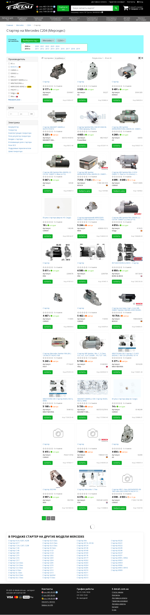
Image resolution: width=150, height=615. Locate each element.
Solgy (13, 93)
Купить (47, 100)
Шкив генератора (15, 151)
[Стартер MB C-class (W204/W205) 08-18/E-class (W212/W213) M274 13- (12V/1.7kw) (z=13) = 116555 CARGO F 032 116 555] (127, 479)
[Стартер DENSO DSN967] (58, 71)
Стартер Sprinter (49, 575)
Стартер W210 (82, 570)
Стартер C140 (13, 551)
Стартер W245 (116, 548)
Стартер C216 (13, 558)
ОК (31, 114)
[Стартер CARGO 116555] (92, 297)
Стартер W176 (82, 556)
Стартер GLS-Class (50, 546)
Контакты (131, 2)
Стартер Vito (82, 541)
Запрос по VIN (47, 605)
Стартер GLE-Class (50, 541)
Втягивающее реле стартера (20, 142)
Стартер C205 (13, 553)
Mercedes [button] (48, 40)
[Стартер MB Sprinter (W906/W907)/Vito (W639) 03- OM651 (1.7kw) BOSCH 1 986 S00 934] (93, 161)
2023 (52, 46)
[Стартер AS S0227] (93, 71)
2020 (37, 46)
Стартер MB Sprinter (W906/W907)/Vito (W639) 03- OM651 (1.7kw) (91, 173)
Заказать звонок (48, 602)
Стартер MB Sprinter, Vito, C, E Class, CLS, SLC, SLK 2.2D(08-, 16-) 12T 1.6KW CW (92, 354)
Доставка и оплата (99, 2)
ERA (12, 77)
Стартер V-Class (49, 578)
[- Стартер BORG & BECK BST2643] (127, 252)
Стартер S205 (48, 563)
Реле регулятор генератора (19, 136)
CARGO (13, 70)
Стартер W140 (82, 548)
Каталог (115, 607)
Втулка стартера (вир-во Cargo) (124, 399)
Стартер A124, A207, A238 (18, 541)
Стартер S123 (48, 551)
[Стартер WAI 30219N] (58, 479)
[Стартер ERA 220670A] (92, 252)
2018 (73, 49)
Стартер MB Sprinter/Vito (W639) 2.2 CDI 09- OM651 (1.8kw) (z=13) (57, 173)
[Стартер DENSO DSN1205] (127, 71)
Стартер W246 (116, 551)
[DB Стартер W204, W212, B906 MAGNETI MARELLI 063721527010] (92, 387)
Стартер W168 (82, 551)
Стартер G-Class (14, 570)
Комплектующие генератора (19, 133)
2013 (47, 49)
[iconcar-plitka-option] (139, 58)
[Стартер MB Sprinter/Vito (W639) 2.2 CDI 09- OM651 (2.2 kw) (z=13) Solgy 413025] (127, 207)
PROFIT (13, 90)
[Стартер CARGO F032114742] (58, 433)
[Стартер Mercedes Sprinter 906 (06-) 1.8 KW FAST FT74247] (58, 343)
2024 (57, 46)
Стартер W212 (82, 575)
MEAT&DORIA (16, 83)
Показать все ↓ (15, 100)
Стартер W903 (116, 560)
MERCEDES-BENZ (20, 86)
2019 (78, 49)
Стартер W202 (82, 560)
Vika (13, 96)
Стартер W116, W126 (85, 543)
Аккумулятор (13, 127)
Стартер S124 (48, 553)
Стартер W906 (116, 565)
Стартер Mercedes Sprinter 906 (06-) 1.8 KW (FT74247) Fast (57, 354)
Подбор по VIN (63, 8)
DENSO (13, 73)
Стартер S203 (48, 558)
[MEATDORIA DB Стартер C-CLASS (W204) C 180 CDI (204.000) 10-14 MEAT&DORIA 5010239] (127, 343)
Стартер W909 (116, 570)
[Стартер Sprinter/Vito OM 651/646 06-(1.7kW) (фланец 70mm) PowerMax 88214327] (92, 116)
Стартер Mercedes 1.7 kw (87, 490)
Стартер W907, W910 (119, 568)
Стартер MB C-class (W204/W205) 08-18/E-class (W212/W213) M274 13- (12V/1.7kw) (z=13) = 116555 (126, 490)
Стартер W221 (116, 543)
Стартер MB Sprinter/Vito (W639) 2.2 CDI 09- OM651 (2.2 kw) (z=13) (126, 218)
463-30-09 (44, 6)
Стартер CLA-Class (15, 563)
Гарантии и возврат (120, 601)
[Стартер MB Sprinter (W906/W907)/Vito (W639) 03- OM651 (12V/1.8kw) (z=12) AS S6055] (127, 116)
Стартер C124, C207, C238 (18, 546)
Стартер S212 (48, 570)
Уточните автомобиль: (13, 40)
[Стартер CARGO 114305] (58, 297)
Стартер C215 (13, 556)
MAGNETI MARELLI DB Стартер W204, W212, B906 (92, 400)
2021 (42, 46)
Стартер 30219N (49, 490)
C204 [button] (61, 40)
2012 (42, 49)
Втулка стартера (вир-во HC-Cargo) (57, 218)
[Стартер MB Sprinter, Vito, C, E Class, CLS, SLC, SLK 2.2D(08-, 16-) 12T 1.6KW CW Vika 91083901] (92, 343)
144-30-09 (44, 11)
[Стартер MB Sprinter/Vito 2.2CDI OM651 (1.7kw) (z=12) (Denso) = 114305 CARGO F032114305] (127, 161)
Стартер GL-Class (15, 573)
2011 (37, 49)
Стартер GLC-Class (15, 578)
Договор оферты (119, 604)
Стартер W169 (82, 553)
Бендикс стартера (15, 139)
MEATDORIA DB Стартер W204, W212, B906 (58, 400)
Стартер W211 (82, 573)
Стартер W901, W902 (119, 558)
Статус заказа (117, 592)
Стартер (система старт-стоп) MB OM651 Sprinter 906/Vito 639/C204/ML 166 (126, 309)
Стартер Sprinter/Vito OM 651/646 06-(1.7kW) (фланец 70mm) (92, 128)
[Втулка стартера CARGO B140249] (127, 388)
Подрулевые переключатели (19, 148)
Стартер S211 (48, 568)
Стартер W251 (116, 556)
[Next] (53, 518)
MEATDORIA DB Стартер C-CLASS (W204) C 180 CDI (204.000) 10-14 (125, 354)
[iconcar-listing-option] (142, 58)
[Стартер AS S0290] (127, 433)
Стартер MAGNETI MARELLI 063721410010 (54, 128)
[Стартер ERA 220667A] (58, 252)
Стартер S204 (48, 560)
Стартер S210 (48, 565)
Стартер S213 (48, 573)
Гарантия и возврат (117, 2)
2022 (47, 46)
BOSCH (16, 67)
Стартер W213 (82, 578)
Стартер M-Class (49, 548)
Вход (140, 2)
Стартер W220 (116, 541)
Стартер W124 (82, 546)
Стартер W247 (116, 553)
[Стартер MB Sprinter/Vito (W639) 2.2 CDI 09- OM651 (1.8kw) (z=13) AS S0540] (58, 161)
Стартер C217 (13, 560)
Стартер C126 (13, 548)
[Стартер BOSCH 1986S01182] (92, 433)
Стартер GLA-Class (15, 575)
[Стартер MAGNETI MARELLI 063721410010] (58, 116)
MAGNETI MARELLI (17, 80)
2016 (62, 49)
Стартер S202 (48, 556)
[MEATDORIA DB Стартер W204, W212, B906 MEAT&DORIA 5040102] (58, 388)
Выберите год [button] (30, 40)
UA (8, 2)
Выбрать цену (84, 191)
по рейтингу (60, 58)
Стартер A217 (13, 543)
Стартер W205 (82, 568)
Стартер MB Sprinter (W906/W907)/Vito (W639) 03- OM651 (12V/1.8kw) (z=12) (126, 128)
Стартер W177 (82, 558)
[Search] (116, 8)
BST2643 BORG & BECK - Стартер (125, 263)
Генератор (12, 130)
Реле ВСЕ (12, 145)
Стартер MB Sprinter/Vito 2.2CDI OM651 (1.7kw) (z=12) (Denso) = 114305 (124, 173)
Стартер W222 (116, 546)
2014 (52, 49)
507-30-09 (44, 9)
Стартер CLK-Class (15, 565)
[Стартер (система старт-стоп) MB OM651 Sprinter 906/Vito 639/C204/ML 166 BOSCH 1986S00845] (127, 297)
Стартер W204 (82, 565)
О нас (114, 610)
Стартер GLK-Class (50, 543)
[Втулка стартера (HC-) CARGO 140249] (58, 207)
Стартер (46, 82)
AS (11, 63)
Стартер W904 (116, 563)
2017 (68, 49)
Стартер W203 (82, 563)
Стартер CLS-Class (15, 568)
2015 (57, 49)
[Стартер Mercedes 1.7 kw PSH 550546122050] (92, 479)
